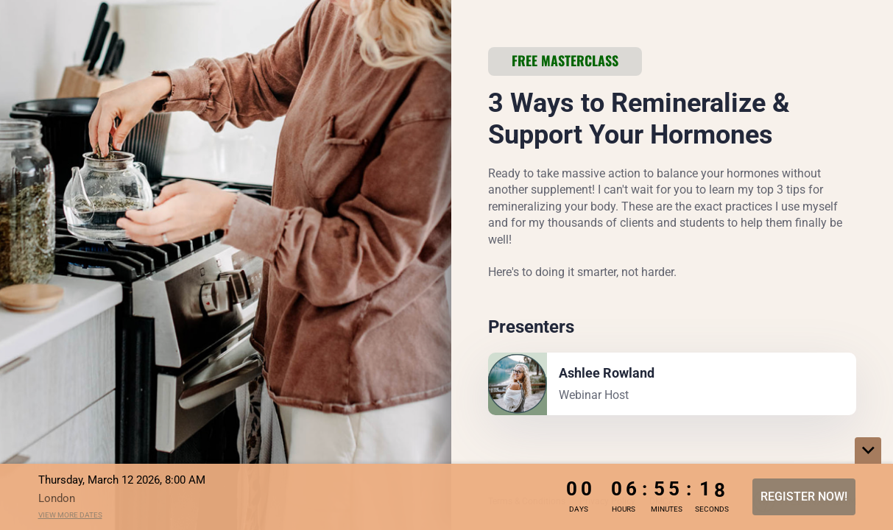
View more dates (70, 515)
